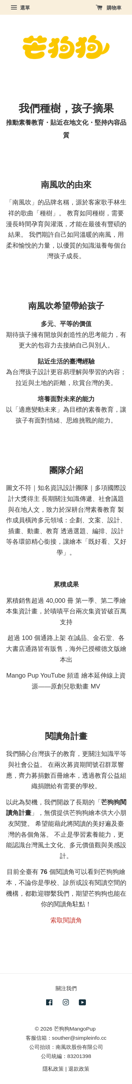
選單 (20, 8)
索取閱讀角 (66, 920)
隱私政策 (53, 1069)
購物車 (108, 8)
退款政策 (78, 1069)
